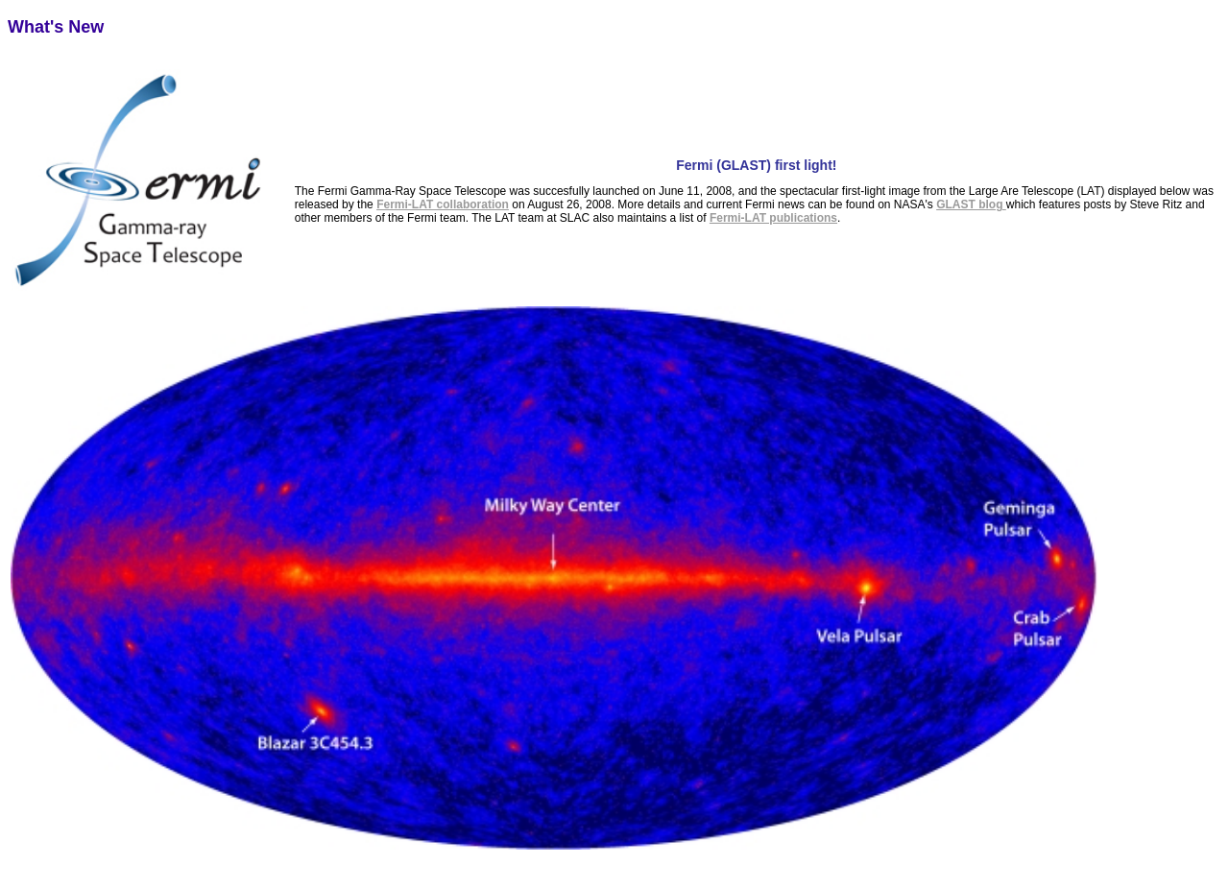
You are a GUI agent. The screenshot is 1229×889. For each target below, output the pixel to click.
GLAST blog (971, 204)
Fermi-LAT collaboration (442, 204)
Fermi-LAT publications (773, 218)
